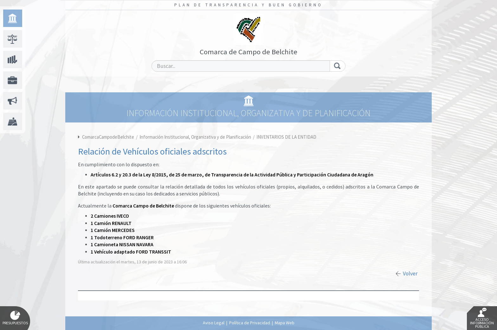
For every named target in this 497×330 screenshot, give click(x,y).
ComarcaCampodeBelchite (108, 137)
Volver (410, 273)
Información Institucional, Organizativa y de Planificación (195, 137)
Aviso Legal (213, 323)
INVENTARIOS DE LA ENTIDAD (286, 137)
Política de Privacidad (249, 323)
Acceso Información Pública (482, 318)
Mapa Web (284, 323)
